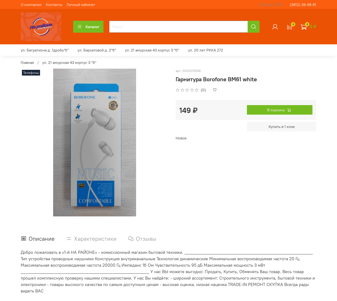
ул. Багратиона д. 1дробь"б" (45, 50)
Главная (27, 62)
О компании (31, 4)
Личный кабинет (80, 4)
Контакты (54, 4)
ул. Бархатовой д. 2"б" (96, 50)
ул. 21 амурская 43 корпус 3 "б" (152, 50)
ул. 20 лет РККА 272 (205, 50)
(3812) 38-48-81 (303, 4)
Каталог (88, 26)
